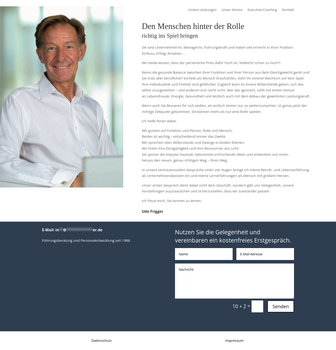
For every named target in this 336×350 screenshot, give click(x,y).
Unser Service (232, 10)
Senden (281, 306)
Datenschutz (101, 340)
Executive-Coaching (262, 10)
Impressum (234, 340)
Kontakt (288, 10)
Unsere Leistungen (202, 10)
